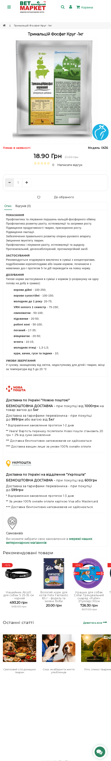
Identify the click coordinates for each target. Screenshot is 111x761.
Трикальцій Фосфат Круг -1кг (33, 25)
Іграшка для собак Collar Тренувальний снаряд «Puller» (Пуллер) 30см (89, 597)
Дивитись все (95, 622)
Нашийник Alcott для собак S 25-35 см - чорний (18, 595)
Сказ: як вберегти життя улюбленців (59, 671)
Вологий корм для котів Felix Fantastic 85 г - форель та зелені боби (53, 597)
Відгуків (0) (23, 206)
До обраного (55, 197)
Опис (8, 206)
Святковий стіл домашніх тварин (19, 671)
